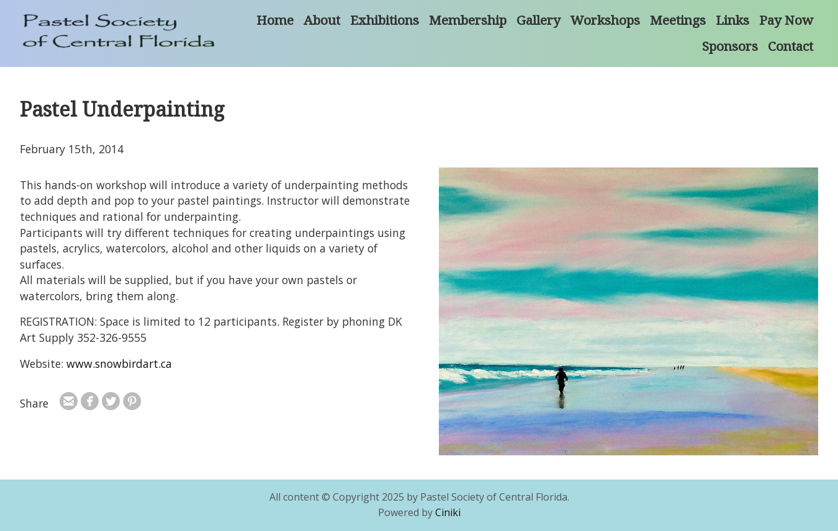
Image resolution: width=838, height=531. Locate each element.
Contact (790, 46)
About (322, 20)
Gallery (538, 20)
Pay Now (786, 20)
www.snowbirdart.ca (119, 363)
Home (275, 20)
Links (732, 20)
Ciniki (448, 512)
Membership (468, 20)
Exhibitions (384, 20)
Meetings (678, 20)
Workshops (605, 20)
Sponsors (730, 46)
